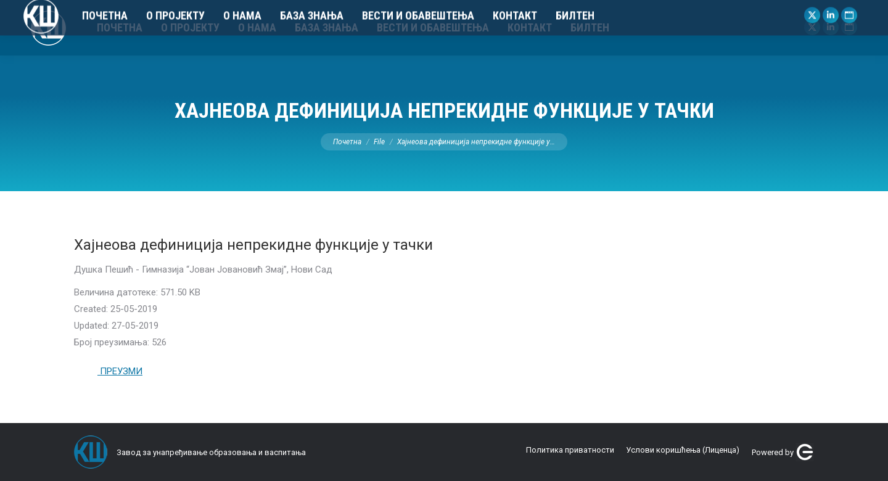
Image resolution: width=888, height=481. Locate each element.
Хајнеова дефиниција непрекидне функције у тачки (253, 244)
